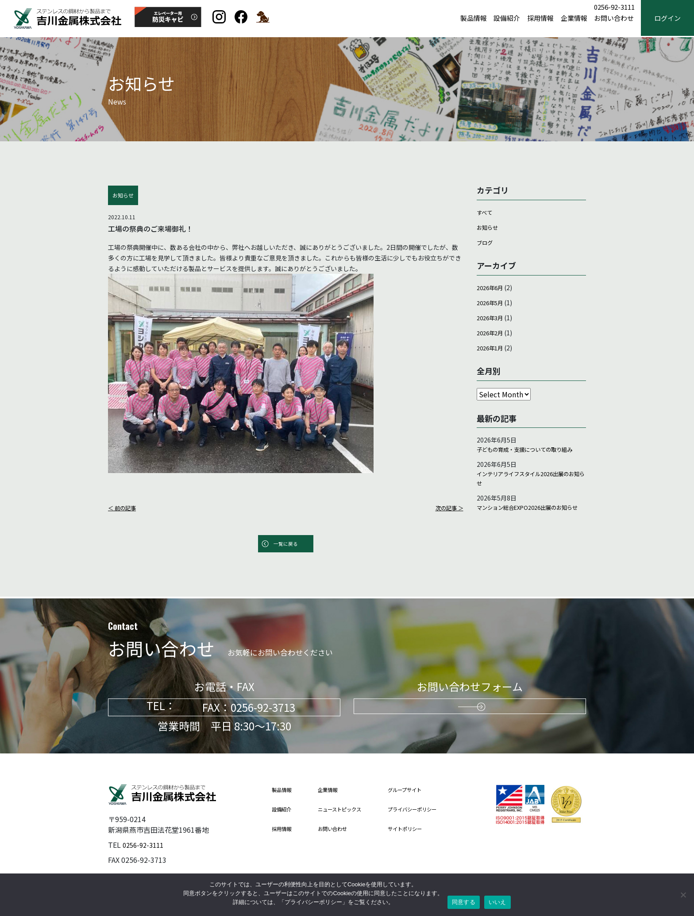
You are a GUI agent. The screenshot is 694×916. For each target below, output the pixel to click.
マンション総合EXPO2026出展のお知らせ (529, 528)
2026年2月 (492, 332)
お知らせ (489, 227)
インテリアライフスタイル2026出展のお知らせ (530, 491)
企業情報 (574, 18)
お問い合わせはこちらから (470, 707)
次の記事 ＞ (447, 507)
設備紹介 (507, 18)
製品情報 (473, 18)
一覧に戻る (285, 544)
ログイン (667, 18)
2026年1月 (492, 347)
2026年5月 (492, 302)
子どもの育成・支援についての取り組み (529, 455)
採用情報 (540, 18)
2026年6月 (492, 287)
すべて (485, 212)
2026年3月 (492, 317)
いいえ (497, 902)
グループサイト (419, 790)
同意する (463, 902)
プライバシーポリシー (428, 809)
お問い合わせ (614, 18)
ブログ (486, 242)
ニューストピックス (347, 809)
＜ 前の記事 (124, 507)
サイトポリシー (419, 829)
